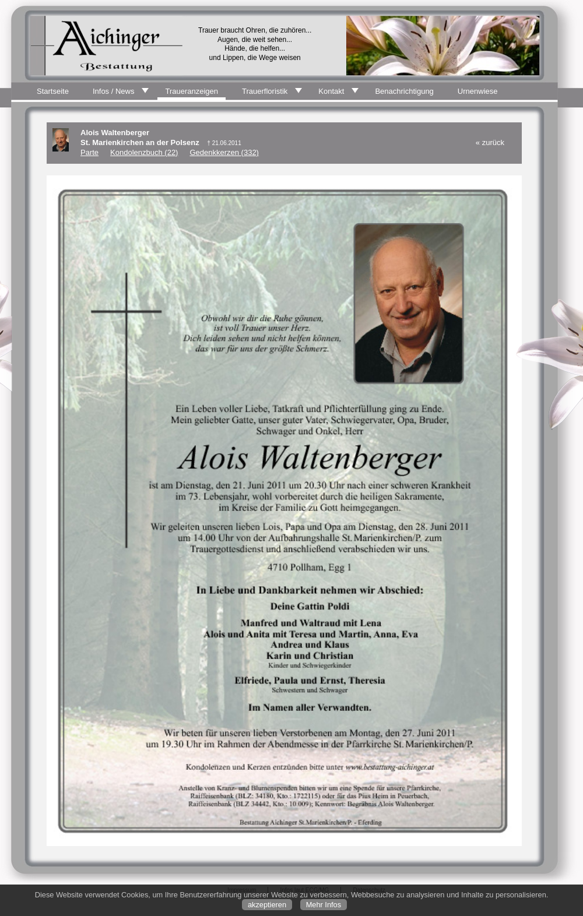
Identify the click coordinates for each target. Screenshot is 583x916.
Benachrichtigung (404, 91)
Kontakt (331, 91)
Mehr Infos (323, 904)
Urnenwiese (478, 91)
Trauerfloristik (264, 91)
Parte (89, 152)
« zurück (490, 142)
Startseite (53, 91)
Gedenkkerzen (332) (224, 152)
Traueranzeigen (191, 91)
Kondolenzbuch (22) (144, 152)
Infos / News (114, 91)
